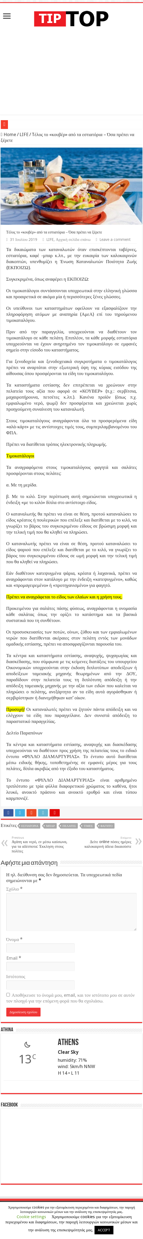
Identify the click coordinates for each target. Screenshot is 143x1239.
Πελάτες (69, 826)
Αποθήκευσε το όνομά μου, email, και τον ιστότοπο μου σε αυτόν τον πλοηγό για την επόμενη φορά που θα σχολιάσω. (70, 998)
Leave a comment (115, 239)
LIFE (23, 134)
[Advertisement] (71, 76)
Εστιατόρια (29, 826)
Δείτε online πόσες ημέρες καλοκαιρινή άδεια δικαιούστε (103, 842)
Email (13, 958)
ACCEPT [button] (104, 1230)
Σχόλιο (14, 889)
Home (8, 134)
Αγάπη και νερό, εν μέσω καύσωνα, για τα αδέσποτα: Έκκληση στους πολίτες (40, 844)
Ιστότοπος (15, 976)
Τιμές (88, 826)
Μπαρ (50, 826)
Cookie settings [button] (31, 1216)
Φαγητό (107, 826)
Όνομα (14, 939)
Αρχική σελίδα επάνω (73, 239)
